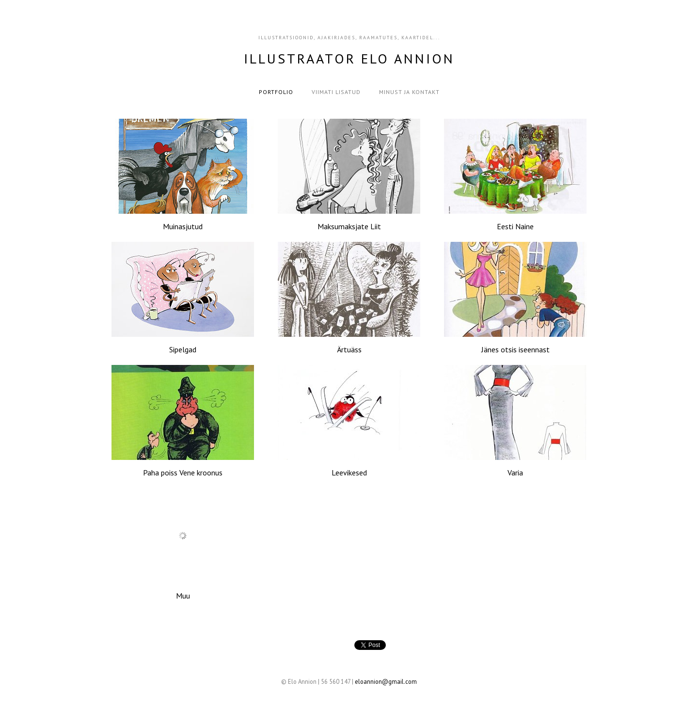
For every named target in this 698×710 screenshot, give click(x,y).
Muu (183, 595)
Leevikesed (349, 472)
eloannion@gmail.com (386, 681)
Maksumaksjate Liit (349, 226)
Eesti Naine (515, 226)
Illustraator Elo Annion (349, 58)
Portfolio (276, 91)
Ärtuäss (349, 349)
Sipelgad (182, 349)
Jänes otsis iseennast (515, 349)
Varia (515, 472)
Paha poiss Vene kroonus (182, 472)
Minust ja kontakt (409, 91)
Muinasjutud (183, 226)
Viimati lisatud (336, 91)
